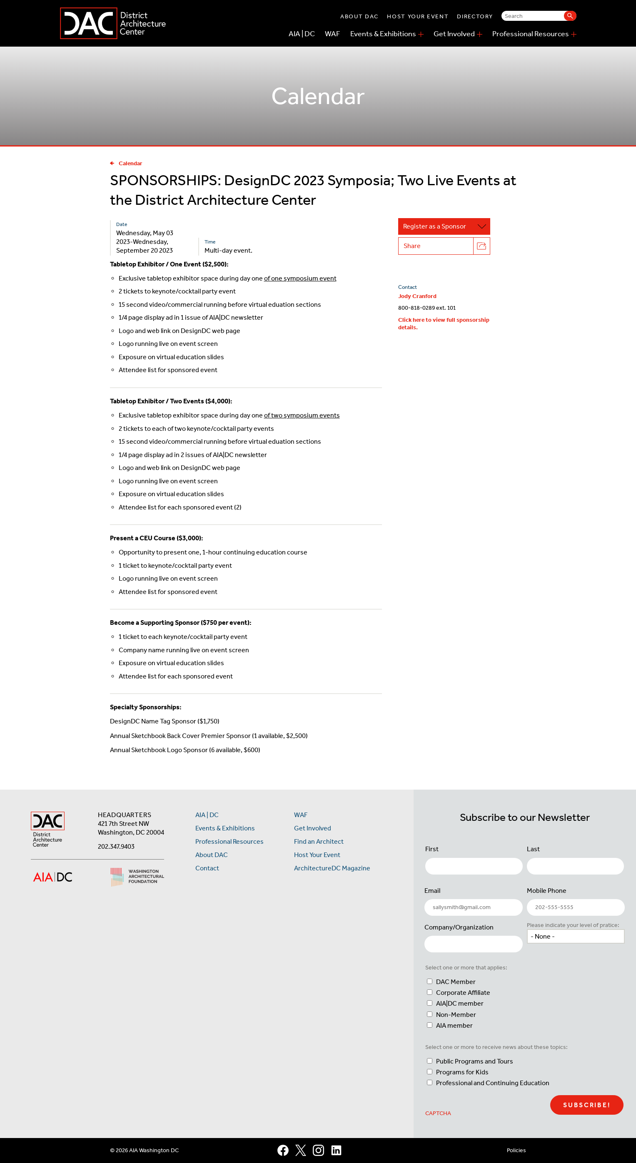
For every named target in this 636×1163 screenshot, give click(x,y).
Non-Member (456, 1015)
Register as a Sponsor (446, 226)
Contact (207, 868)
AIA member (454, 1025)
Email (432, 891)
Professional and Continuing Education (492, 1083)
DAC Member (456, 982)
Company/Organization (459, 927)
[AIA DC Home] (48, 830)
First (432, 849)
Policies (516, 1150)
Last (533, 849)
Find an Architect (319, 841)
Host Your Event (418, 16)
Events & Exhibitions (383, 33)
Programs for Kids (462, 1072)
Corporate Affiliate (463, 993)
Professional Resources (530, 33)
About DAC (359, 16)
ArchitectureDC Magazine (332, 868)
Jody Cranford (417, 296)
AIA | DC (302, 33)
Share (446, 246)
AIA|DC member (460, 1003)
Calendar (126, 163)
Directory (475, 16)
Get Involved (454, 33)
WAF (332, 33)
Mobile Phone (546, 891)
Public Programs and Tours (474, 1061)
